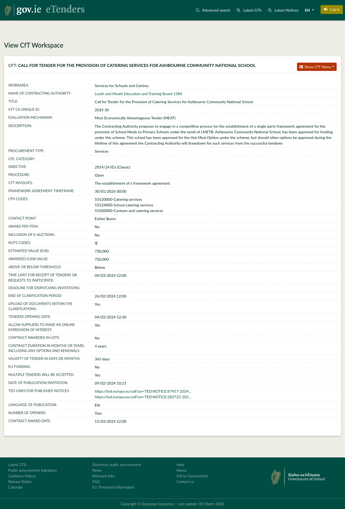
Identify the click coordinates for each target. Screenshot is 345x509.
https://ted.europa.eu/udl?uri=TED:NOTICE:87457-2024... (143, 391)
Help (180, 464)
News (96, 470)
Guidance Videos (22, 476)
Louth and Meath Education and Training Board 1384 (138, 93)
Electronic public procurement (116, 464)
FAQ (96, 481)
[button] (332, 9)
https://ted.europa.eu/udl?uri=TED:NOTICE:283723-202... (143, 397)
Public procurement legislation (32, 470)
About (182, 470)
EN (308, 10)
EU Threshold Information (113, 487)
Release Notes (19, 481)
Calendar (15, 487)
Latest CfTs (17, 464)
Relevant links (103, 476)
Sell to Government (192, 476)
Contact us (185, 481)
